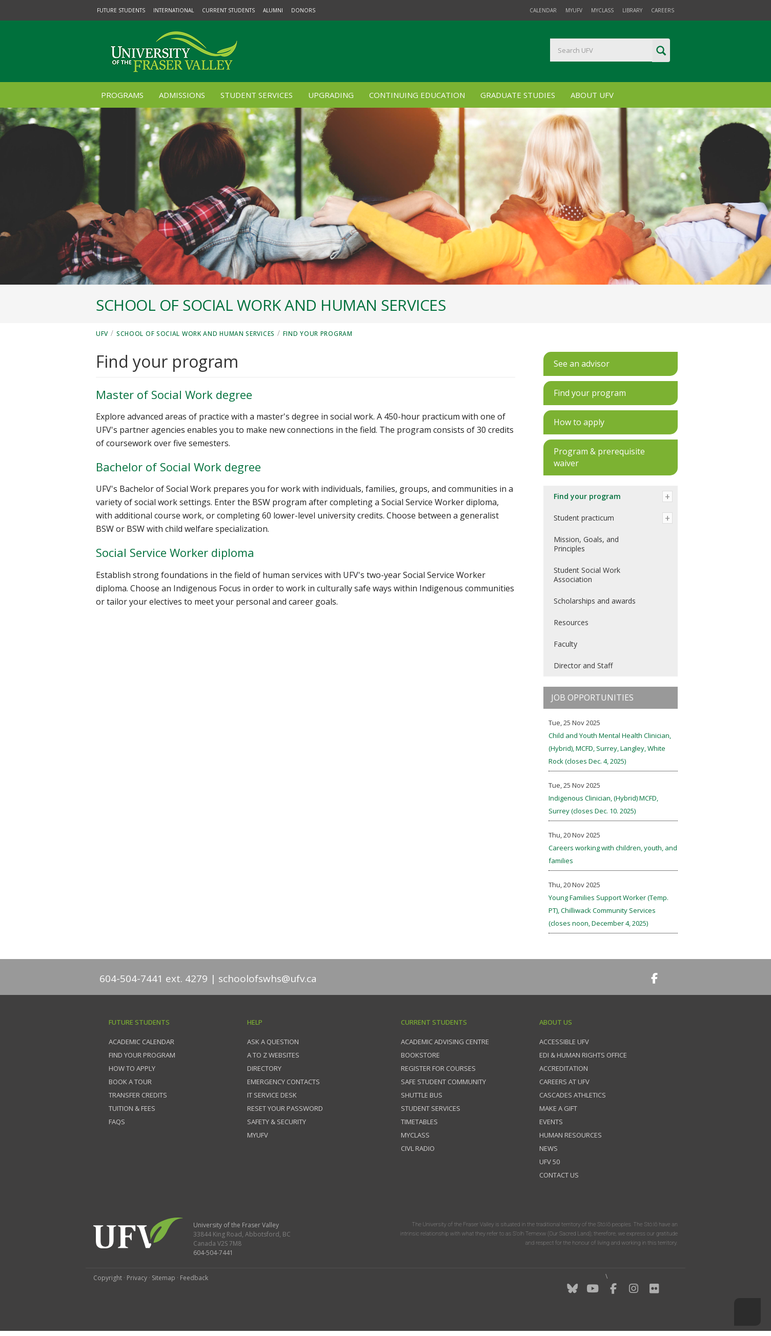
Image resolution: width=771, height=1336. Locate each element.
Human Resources (570, 1135)
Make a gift (558, 1108)
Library (632, 10)
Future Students (121, 10)
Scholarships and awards (595, 601)
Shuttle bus (421, 1095)
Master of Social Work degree (174, 394)
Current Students (228, 10)
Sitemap (163, 1277)
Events (551, 1121)
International (173, 10)
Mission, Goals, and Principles (586, 543)
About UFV (592, 95)
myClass (602, 10)
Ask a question (273, 1041)
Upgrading (331, 95)
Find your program (318, 333)
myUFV (573, 10)
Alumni (273, 10)
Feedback (194, 1277)
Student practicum (584, 518)
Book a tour (130, 1081)
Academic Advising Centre (445, 1041)
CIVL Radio (418, 1148)
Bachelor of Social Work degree (178, 466)
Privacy (137, 1277)
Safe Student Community (443, 1081)
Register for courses (438, 1068)
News (548, 1148)
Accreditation (563, 1068)
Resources (571, 622)
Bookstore (420, 1055)
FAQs (117, 1121)
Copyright (107, 1277)
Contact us (559, 1175)
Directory (264, 1068)
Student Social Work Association (587, 574)
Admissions (182, 95)
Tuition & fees (132, 1108)
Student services (430, 1108)
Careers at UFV (564, 1081)
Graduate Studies (517, 95)
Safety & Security (276, 1121)
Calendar (543, 10)
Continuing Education (417, 95)
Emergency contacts (283, 1081)
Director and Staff (583, 665)
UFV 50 (549, 1161)
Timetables (419, 1121)
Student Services (256, 95)
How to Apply (132, 1068)
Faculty (565, 644)
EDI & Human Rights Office (583, 1055)
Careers (662, 10)
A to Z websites (273, 1055)
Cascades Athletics (572, 1095)
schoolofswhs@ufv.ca (267, 978)
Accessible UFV (564, 1041)
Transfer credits (138, 1095)
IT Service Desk (272, 1095)
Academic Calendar (141, 1041)
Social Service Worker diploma (175, 552)
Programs (122, 95)
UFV (102, 333)
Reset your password (285, 1108)
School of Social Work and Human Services (195, 333)
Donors (303, 10)
